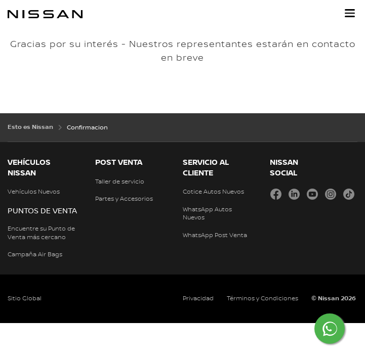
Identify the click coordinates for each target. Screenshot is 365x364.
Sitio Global (25, 298)
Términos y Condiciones (262, 298)
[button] (350, 13)
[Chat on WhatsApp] (329, 328)
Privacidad (198, 298)
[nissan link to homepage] (45, 14)
